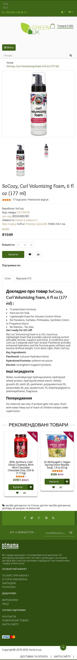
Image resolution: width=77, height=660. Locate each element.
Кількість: (8, 244)
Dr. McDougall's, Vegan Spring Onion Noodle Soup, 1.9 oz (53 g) (57, 465)
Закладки (9, 583)
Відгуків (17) (23, 278)
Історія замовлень (15, 579)
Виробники (10, 600)
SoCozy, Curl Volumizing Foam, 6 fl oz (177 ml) (33, 66)
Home (10, 62)
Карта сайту (10, 624)
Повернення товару (15, 620)
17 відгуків (19, 199)
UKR (5, 4)
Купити (13, 254)
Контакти (9, 616)
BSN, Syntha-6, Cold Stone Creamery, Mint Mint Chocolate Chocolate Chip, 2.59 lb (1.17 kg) (21, 467)
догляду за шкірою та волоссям (21, 508)
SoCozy (19, 208)
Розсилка (8, 587)
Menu (9, 47)
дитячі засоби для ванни (55, 505)
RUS (5, 7)
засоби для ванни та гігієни (22, 505)
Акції (5, 603)
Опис (8, 278)
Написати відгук (38, 199)
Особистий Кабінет (15, 575)
